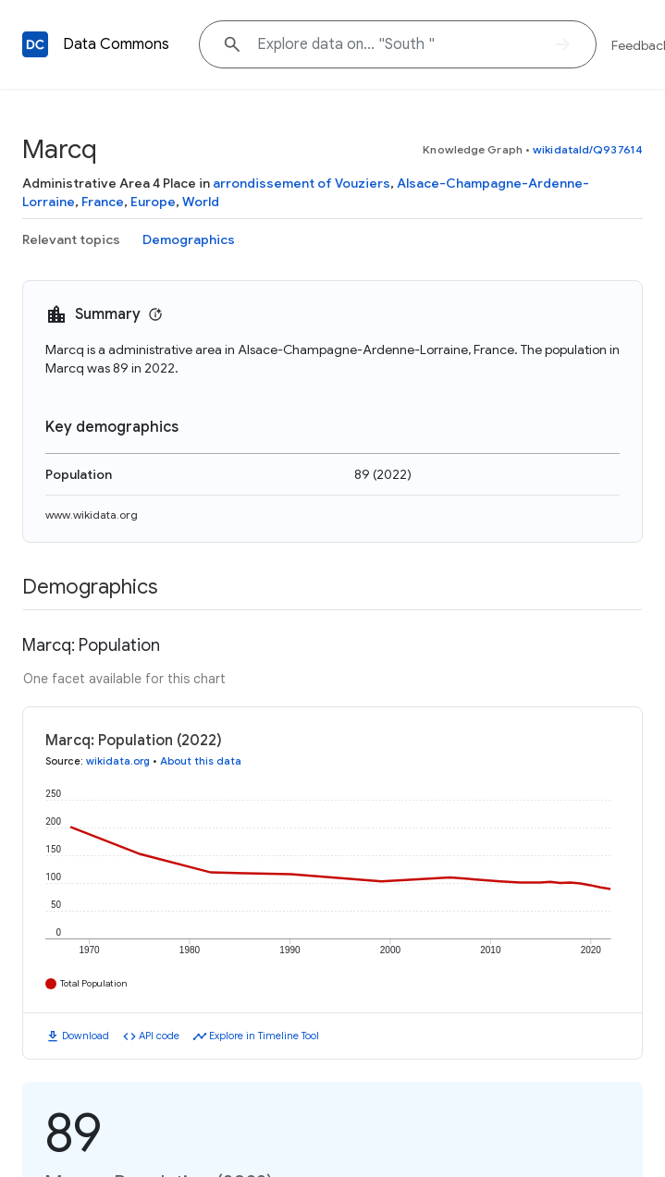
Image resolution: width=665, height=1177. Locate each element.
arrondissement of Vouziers (301, 183)
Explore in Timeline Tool (264, 1035)
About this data (200, 760)
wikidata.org (118, 760)
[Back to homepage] (35, 44)
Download (85, 1035)
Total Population (94, 983)
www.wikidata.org (91, 514)
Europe (153, 201)
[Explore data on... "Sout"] (397, 44)
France (102, 201)
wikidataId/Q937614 (588, 149)
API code (159, 1035)
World (200, 201)
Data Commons (116, 44)
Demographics (188, 239)
